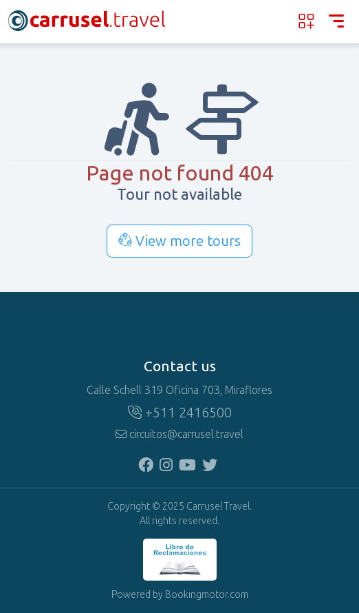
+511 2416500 (180, 412)
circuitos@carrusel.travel (179, 434)
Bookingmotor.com (206, 595)
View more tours (179, 241)
